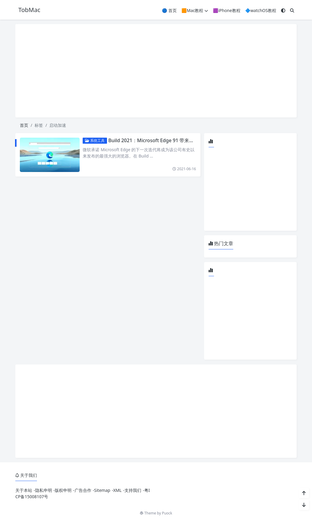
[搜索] (292, 10)
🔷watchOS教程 (260, 10)
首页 (24, 125)
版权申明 (63, 490)
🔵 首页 (169, 10)
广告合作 (83, 490)
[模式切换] (283, 10)
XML (117, 490)
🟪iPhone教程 (226, 10)
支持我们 (132, 490)
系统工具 (95, 140)
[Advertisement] (156, 71)
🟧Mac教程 (195, 10)
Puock (167, 513)
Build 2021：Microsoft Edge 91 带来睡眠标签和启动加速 (171, 140)
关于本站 (23, 490)
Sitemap (102, 490)
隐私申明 (43, 490)
